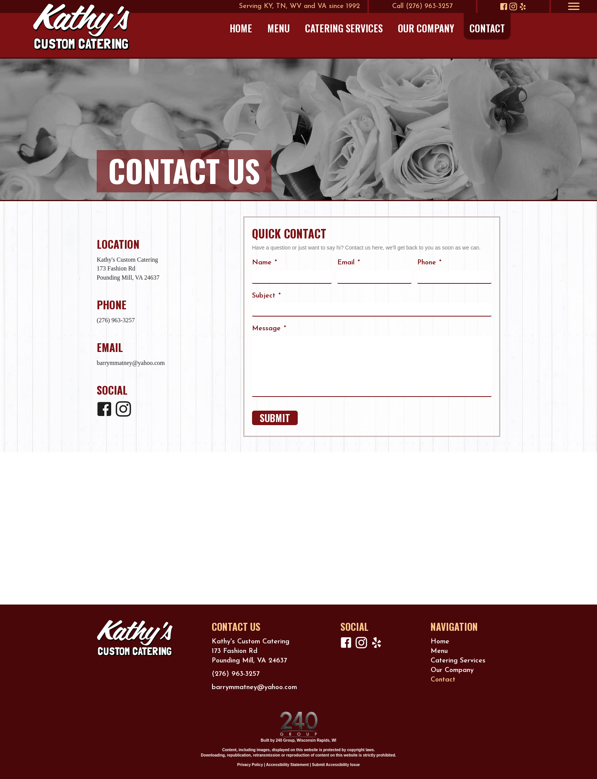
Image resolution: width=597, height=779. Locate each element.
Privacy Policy (250, 765)
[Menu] (574, 6)
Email (348, 262)
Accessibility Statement (287, 765)
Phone (429, 262)
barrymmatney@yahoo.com (131, 363)
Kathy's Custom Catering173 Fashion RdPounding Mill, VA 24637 (128, 268)
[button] (504, 6)
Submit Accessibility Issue (336, 765)
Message (269, 328)
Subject (266, 295)
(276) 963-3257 (116, 320)
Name (264, 262)
